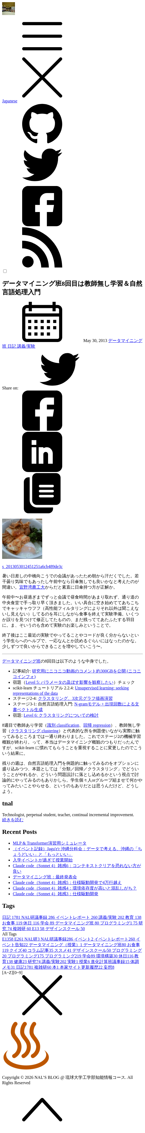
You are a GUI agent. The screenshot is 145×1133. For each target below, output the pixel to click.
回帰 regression (97, 725)
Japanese (9, 101)
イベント (84, 939)
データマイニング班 (21, 661)
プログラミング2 (63, 956)
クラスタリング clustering (34, 731)
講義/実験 (26, 346)
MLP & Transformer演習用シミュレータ (50, 843)
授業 (85, 961)
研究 (35, 961)
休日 (31, 923)
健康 (21, 961)
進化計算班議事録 (110, 961)
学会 (47, 923)
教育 (133, 917)
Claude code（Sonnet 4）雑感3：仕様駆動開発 (55, 893)
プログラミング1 (119, 923)
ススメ (63, 950)
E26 (19, 939)
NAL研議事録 (38, 917)
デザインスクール (65, 928)
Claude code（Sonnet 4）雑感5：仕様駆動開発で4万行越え (67, 882)
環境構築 (107, 956)
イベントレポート (77, 917)
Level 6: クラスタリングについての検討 (61, 715)
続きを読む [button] (12, 820)
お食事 (12, 923)
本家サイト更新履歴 (82, 967)
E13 (38, 928)
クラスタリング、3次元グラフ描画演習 (75, 698)
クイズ (18, 950)
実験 (73, 961)
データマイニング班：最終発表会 (45, 877)
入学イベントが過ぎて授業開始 (43, 860)
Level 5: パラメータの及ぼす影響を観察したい (69, 682)
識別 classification (63, 725)
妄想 (109, 967)
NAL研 (33, 939)
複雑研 (22, 928)
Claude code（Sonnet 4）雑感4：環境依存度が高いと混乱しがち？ (75, 888)
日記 (12, 346)
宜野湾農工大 (32, 587)
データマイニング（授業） (56, 944)
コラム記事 (41, 950)
